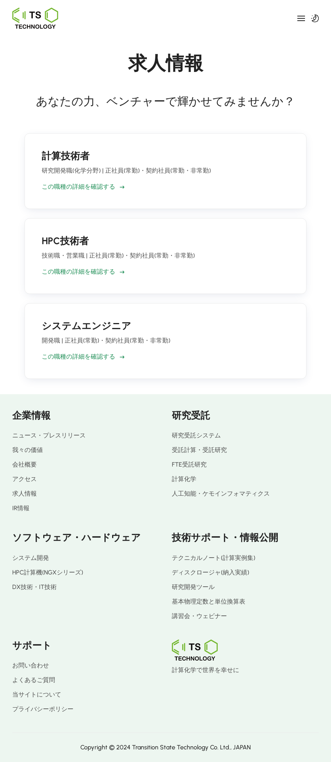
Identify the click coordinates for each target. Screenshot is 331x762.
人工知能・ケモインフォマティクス (221, 493)
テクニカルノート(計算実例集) (213, 557)
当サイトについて (36, 694)
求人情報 (24, 493)
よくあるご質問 (33, 680)
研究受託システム (196, 435)
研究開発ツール (193, 587)
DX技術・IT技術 (34, 587)
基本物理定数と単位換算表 (208, 601)
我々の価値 (27, 450)
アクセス (24, 479)
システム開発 (30, 557)
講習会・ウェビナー (199, 616)
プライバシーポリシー (42, 709)
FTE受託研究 (189, 464)
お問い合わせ (30, 665)
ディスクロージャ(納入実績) (210, 572)
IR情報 (20, 508)
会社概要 (24, 464)
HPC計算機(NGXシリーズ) (47, 572)
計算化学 (184, 479)
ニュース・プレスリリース (49, 435)
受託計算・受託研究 (199, 450)
